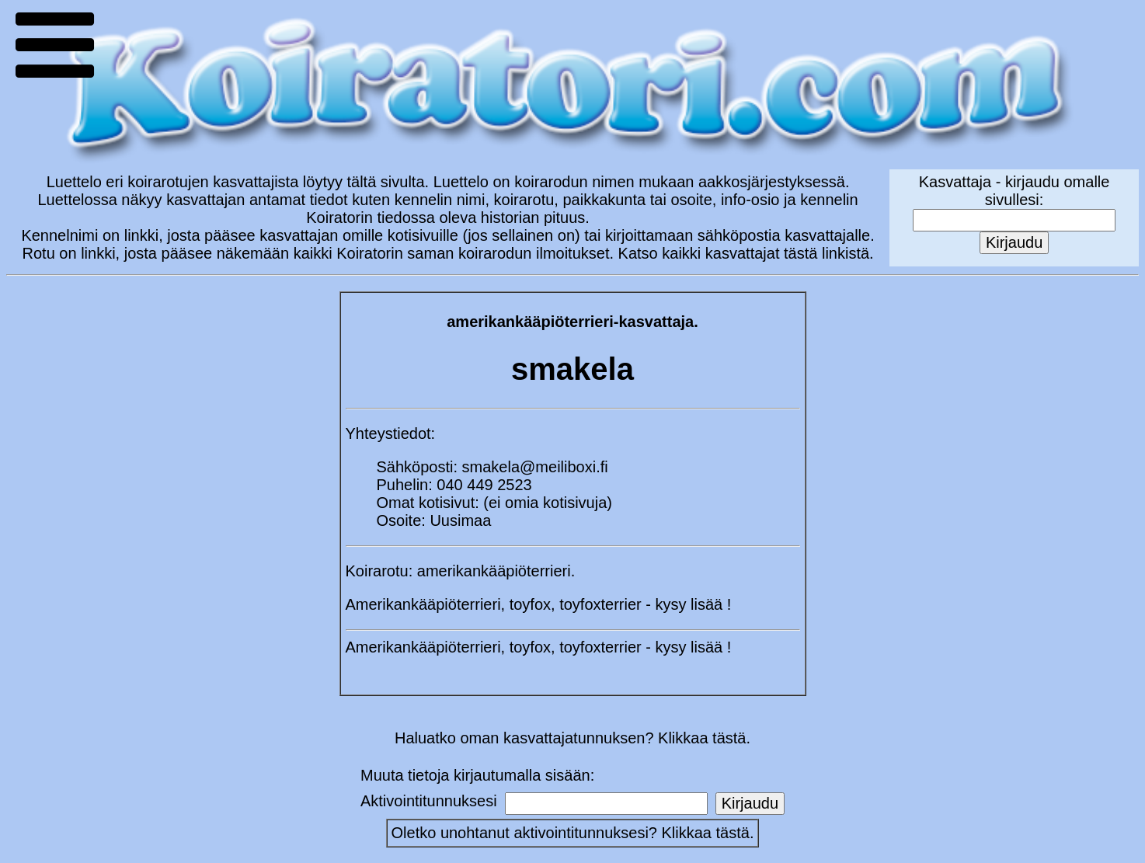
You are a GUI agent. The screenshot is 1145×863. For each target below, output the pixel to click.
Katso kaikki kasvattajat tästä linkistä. (746, 253)
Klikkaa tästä (706, 832)
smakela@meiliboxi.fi (535, 466)
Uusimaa (460, 520)
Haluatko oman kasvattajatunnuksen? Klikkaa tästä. (572, 737)
